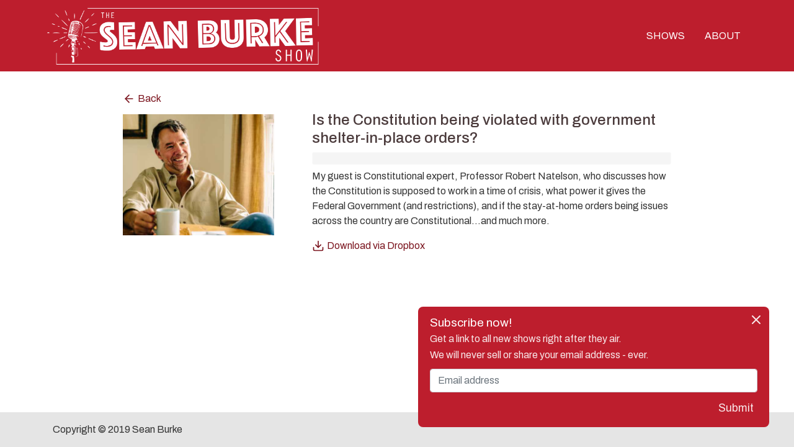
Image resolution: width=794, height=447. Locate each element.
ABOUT (723, 35)
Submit (736, 408)
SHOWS (665, 35)
